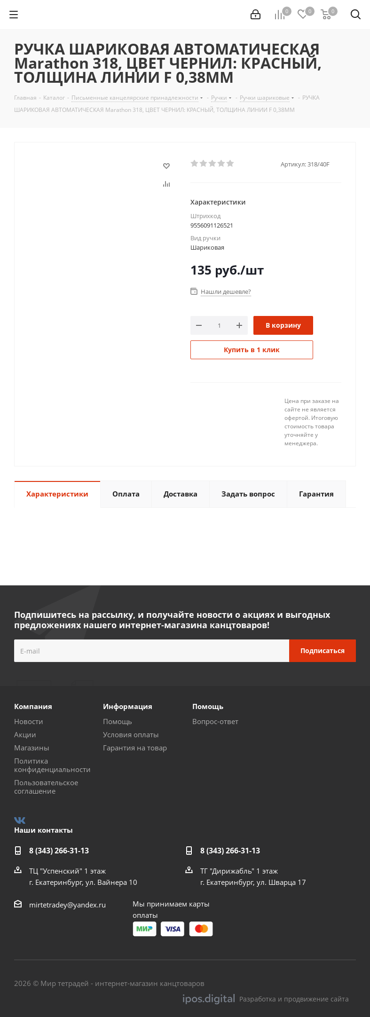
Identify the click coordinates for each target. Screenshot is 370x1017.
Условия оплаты (131, 734)
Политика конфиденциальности (52, 765)
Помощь (117, 721)
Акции (25, 734)
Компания (33, 706)
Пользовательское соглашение (46, 787)
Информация (127, 706)
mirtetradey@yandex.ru (67, 904)
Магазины (31, 747)
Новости (28, 721)
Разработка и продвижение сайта (266, 999)
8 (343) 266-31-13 (59, 850)
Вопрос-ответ (215, 721)
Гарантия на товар (135, 747)
